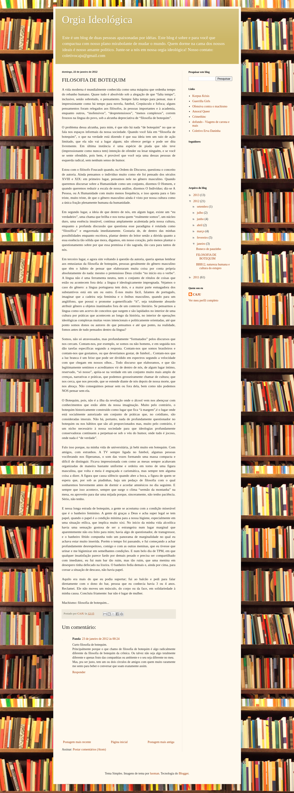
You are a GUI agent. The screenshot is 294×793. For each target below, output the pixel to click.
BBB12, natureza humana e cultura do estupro (213, 266)
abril (200, 225)
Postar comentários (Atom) (89, 749)
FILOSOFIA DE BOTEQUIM (206, 256)
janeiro (201, 243)
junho (201, 219)
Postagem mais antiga (161, 742)
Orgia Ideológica (97, 19)
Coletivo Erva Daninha (206, 130)
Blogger (183, 773)
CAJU (197, 294)
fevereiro (203, 237)
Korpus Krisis (200, 96)
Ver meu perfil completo (203, 300)
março (201, 231)
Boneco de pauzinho (208, 249)
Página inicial (119, 742)
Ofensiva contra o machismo (209, 106)
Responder (79, 672)
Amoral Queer (201, 111)
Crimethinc (199, 116)
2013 (196, 195)
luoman (154, 773)
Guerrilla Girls (201, 101)
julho (200, 212)
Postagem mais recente (77, 742)
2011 (196, 277)
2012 (196, 201)
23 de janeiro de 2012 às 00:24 (101, 638)
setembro (203, 206)
